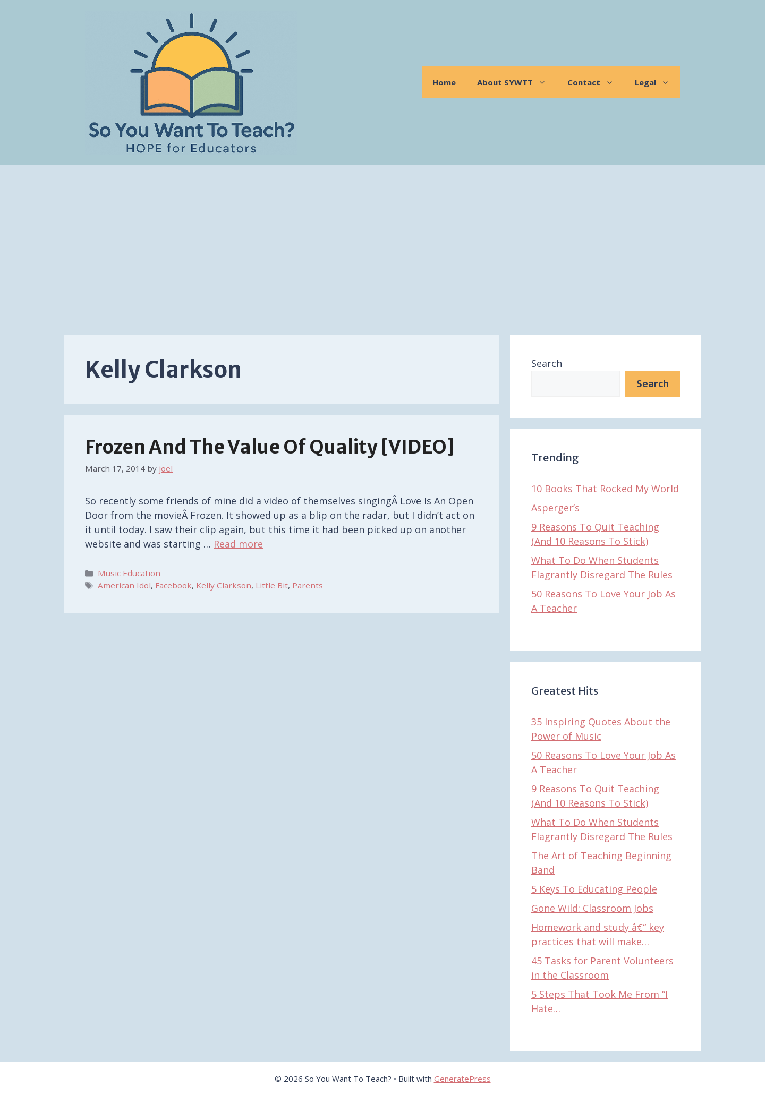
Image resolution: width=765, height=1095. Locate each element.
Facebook (173, 585)
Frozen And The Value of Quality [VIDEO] (270, 447)
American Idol (124, 585)
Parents (307, 585)
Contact (595, 82)
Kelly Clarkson (223, 585)
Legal (657, 82)
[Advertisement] (382, 244)
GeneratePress (462, 1078)
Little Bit (272, 585)
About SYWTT (517, 82)
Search (546, 363)
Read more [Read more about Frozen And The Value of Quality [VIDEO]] (238, 543)
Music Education (129, 573)
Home (444, 82)
